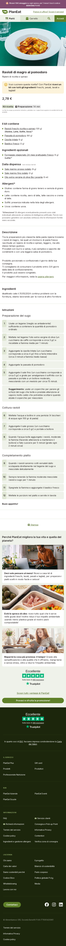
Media (37, 884)
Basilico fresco (12, 143)
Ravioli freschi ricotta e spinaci (20, 128)
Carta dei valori (10, 866)
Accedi (60, 18)
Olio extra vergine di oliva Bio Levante (24, 177)
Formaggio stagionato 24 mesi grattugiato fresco (29, 155)
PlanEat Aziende (10, 793)
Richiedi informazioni (13, 824)
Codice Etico (8, 878)
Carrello (32, 18)
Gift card (38, 763)
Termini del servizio (11, 830)
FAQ (5, 818)
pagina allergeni (46, 276)
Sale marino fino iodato (16, 173)
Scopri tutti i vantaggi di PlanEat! (33, 693)
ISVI (21, 741)
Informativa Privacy (43, 830)
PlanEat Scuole (9, 799)
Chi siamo (7, 860)
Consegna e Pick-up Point (46, 824)
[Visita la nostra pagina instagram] (54, 905)
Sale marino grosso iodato (18, 169)
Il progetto (39, 860)
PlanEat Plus (8, 763)
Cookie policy (9, 836)
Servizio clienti (42, 818)
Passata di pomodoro (15, 135)
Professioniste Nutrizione (14, 775)
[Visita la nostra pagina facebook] (47, 905)
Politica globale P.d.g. (44, 878)
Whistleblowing (10, 884)
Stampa (33, 524)
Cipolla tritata (11, 139)
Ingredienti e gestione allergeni (17, 841)
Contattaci (12, 904)
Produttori (39, 769)
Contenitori (39, 836)
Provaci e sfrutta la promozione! (33, 700)
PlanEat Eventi (41, 793)
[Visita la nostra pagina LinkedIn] (61, 905)
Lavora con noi (9, 889)
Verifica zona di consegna (46, 841)
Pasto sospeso (41, 872)
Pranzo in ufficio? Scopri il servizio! (48, 12)
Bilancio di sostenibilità (44, 866)
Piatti (10, 18)
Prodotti (6, 769)
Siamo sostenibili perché (14, 872)
